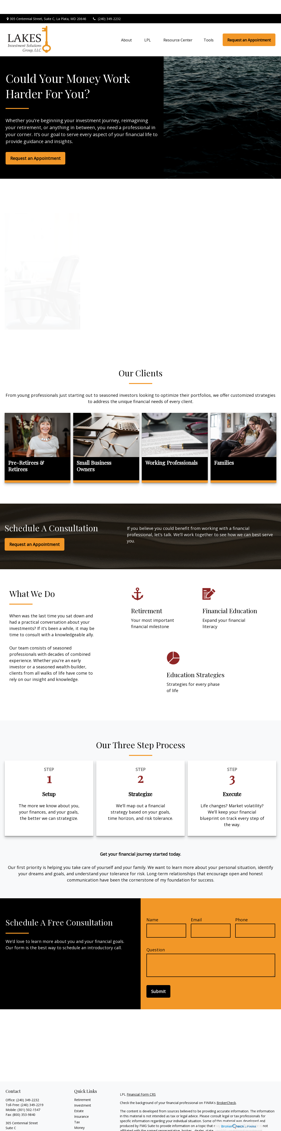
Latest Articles (85, 1125)
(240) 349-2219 (32, 1091)
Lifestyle (80, 1119)
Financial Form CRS (141, 1080)
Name (152, 906)
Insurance (81, 1102)
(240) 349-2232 (106, 5)
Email (196, 906)
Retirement (82, 1086)
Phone (241, 906)
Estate (79, 1097)
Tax (77, 1108)
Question (155, 936)
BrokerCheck (226, 1089)
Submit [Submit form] (158, 977)
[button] (126, 26)
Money (79, 1113)
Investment (82, 1091)
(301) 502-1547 (28, 1096)
